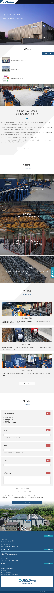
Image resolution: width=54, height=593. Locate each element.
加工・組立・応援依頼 (10, 422)
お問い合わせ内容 (27, 473)
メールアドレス (27, 460)
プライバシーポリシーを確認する (23, 488)
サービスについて (9, 417)
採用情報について (9, 419)
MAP (48, 536)
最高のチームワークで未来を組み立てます (27, 215)
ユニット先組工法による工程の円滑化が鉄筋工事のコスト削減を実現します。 (27, 270)
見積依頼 (6, 421)
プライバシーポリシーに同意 (23, 492)
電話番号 (27, 445)
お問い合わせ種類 (27, 413)
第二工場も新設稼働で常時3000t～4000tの (27, 242)
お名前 (27, 430)
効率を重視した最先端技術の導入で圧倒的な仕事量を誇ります (27, 187)
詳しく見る (27, 148)
